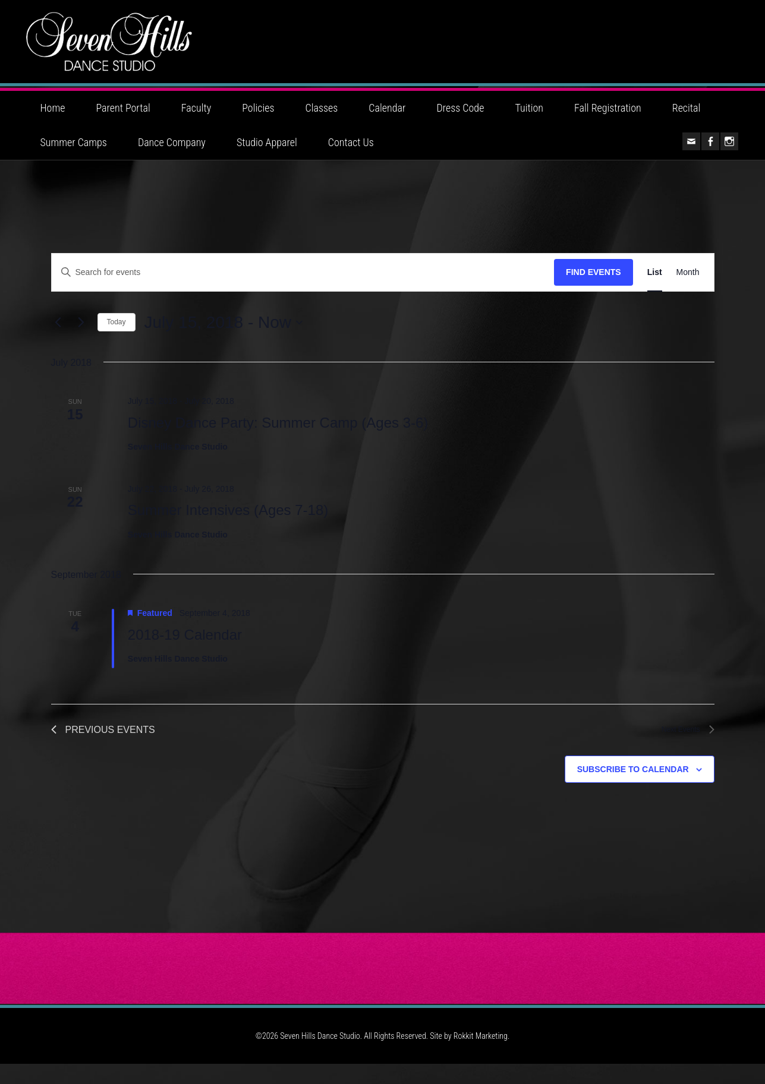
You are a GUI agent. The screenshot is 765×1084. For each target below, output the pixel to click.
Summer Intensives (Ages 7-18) (228, 528)
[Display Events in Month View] (688, 290)
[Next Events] (81, 340)
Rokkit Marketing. (481, 1056)
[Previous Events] (58, 340)
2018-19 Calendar (185, 652)
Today (116, 340)
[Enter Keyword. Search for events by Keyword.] (303, 290)
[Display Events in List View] (654, 290)
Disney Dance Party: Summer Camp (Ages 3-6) (278, 440)
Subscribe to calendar (633, 789)
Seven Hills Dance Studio (382, 50)
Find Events (593, 290)
